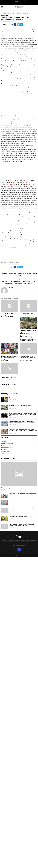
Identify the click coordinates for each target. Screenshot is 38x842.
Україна (2, 453)
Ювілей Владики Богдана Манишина (26, 314)
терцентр (17, 262)
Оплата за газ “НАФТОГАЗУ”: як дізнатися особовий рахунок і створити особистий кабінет (22, 525)
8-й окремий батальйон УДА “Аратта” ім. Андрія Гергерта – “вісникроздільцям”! (9, 377)
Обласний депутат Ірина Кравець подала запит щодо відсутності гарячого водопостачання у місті (27, 358)
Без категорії (3, 441)
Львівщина (3, 445)
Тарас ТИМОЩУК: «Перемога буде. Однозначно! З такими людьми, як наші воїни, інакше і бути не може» (19, 282)
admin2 (3, 21)
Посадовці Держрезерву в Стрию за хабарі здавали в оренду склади (19, 274)
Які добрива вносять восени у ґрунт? (18, 516)
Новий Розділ (4, 262)
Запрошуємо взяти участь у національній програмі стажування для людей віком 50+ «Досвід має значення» (22, 422)
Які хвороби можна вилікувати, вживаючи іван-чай (22, 508)
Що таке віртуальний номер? (10, 488)
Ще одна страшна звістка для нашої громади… (20, 397)
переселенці (11, 262)
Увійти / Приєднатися (25, 1)
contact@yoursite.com (21, 543)
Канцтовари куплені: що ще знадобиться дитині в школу (23, 493)
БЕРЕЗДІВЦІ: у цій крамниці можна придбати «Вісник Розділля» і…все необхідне (8, 315)
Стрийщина (3, 451)
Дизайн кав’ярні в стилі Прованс (17, 501)
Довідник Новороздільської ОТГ (7, 443)
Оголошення (3, 449)
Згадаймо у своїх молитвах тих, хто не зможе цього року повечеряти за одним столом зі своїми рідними (9, 358)
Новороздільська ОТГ (4, 15)
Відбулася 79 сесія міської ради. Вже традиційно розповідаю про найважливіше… (20, 406)
